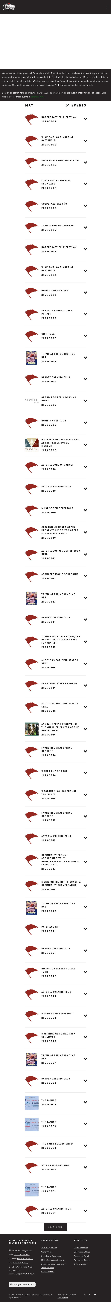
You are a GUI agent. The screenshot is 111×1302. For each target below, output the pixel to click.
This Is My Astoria (49, 1248)
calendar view (37, 96)
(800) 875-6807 (25, 1258)
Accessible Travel (81, 1256)
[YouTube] (95, 1294)
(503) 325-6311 (21, 1254)
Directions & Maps (82, 1252)
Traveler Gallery (80, 1264)
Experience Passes (82, 1260)
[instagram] (84, 1294)
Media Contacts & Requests (53, 1260)
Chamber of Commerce (51, 1256)
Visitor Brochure (81, 1248)
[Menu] (108, 6)
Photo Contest (47, 1272)
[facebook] (89, 1294)
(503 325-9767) (20, 1263)
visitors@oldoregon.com (22, 1250)
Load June (55, 1227)
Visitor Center (47, 1252)
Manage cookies (22, 1284)
